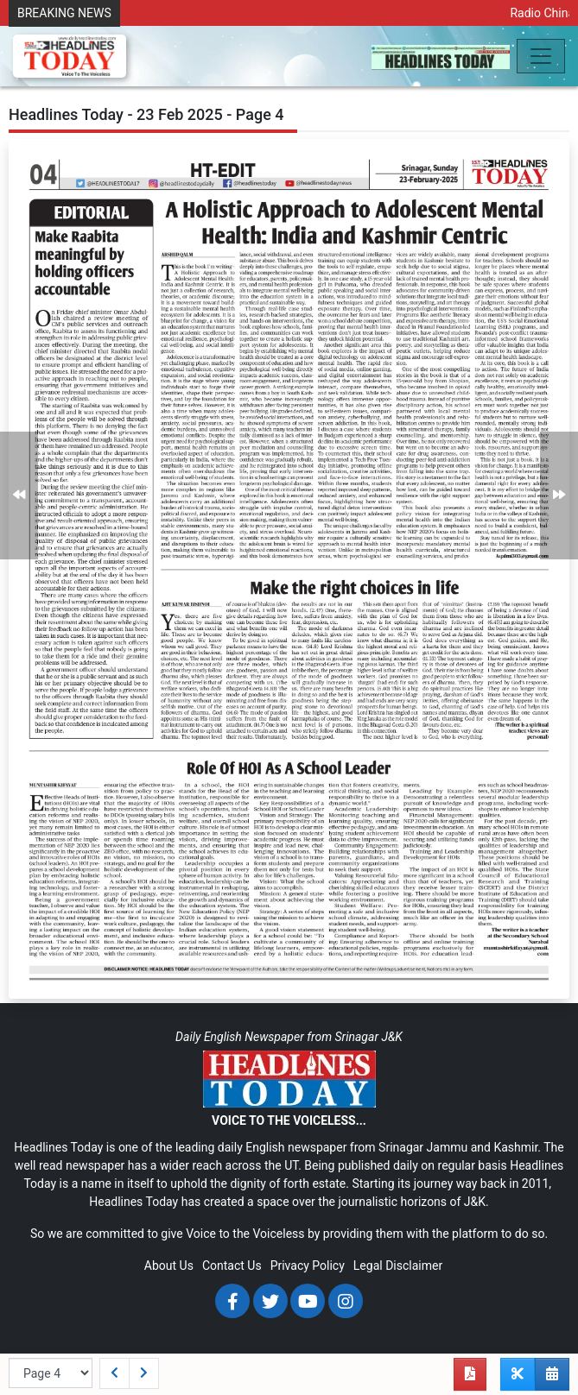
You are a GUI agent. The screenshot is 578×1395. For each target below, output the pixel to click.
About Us (169, 1265)
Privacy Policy (307, 1265)
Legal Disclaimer (397, 1265)
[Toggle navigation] (541, 56)
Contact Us (232, 1265)
